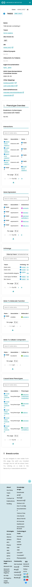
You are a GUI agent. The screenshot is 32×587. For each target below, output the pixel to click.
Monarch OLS (8, 566)
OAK (18, 547)
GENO (8, 553)
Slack (16, 567)
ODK (18, 550)
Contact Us (10, 498)
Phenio (9, 545)
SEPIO (8, 556)
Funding (9, 504)
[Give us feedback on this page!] (29, 481)
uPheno (9, 539)
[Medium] (24, 576)
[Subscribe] (25, 574)
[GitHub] (27, 576)
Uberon (9, 537)
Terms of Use (21, 513)
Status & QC (21, 503)
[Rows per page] (16, 175)
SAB (8, 495)
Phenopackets (21, 558)
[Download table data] (13, 182)
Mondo (9, 534)
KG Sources (20, 521)
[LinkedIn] (24, 579)
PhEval (19, 539)
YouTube (17, 575)
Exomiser (20, 536)
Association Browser (20, 527)
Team (8, 493)
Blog (16, 569)
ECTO (8, 558)
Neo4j (19, 498)
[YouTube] (27, 579)
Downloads (20, 492)
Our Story (10, 490)
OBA (8, 548)
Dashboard (20, 524)
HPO (8, 542)
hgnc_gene (7, 68)
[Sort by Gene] (9, 139)
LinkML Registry (6, 582)
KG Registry (7, 578)
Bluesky (17, 578)
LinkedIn (17, 572)
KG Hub (6, 575)
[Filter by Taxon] (17, 254)
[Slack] (27, 574)
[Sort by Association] (19, 139)
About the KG (21, 518)
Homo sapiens (8, 33)
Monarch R (21, 500)
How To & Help (21, 506)
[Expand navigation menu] (30, 2)
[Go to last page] (21, 179)
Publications (11, 501)
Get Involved (18, 564)
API (18, 495)
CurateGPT (20, 555)
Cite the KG (20, 516)
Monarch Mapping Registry (6, 571)
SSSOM (19, 544)
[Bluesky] (26, 582)
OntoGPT (20, 553)
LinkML (19, 542)
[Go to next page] (18, 179)
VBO (8, 550)
